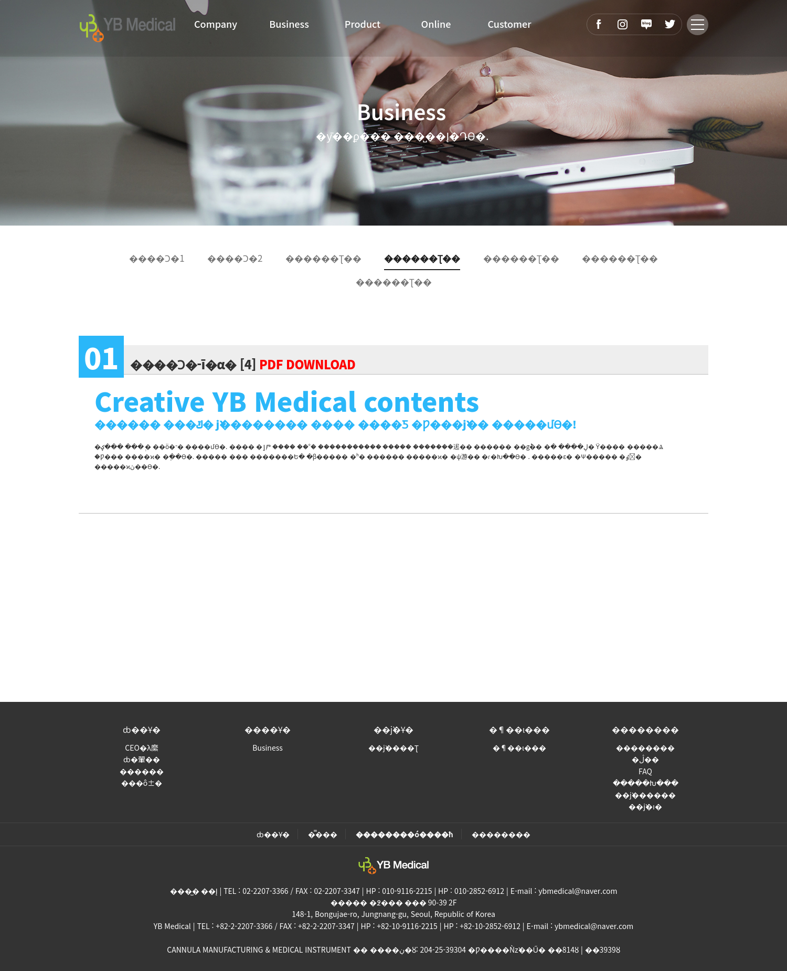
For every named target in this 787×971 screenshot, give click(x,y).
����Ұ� (267, 729)
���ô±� (141, 782)
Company (215, 23)
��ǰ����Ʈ (393, 747)
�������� (645, 729)
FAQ (645, 771)
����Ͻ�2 (234, 257)
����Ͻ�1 (156, 257)
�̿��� (322, 834)
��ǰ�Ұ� (393, 729)
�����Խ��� (645, 782)
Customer (509, 23)
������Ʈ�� (323, 257)
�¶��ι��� (519, 729)
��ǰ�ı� (645, 806)
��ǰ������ (645, 794)
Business (289, 23)
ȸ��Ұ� (142, 729)
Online (436, 23)
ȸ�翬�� (141, 759)
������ (142, 771)
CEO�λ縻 (141, 747)
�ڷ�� (645, 759)
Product (362, 23)
